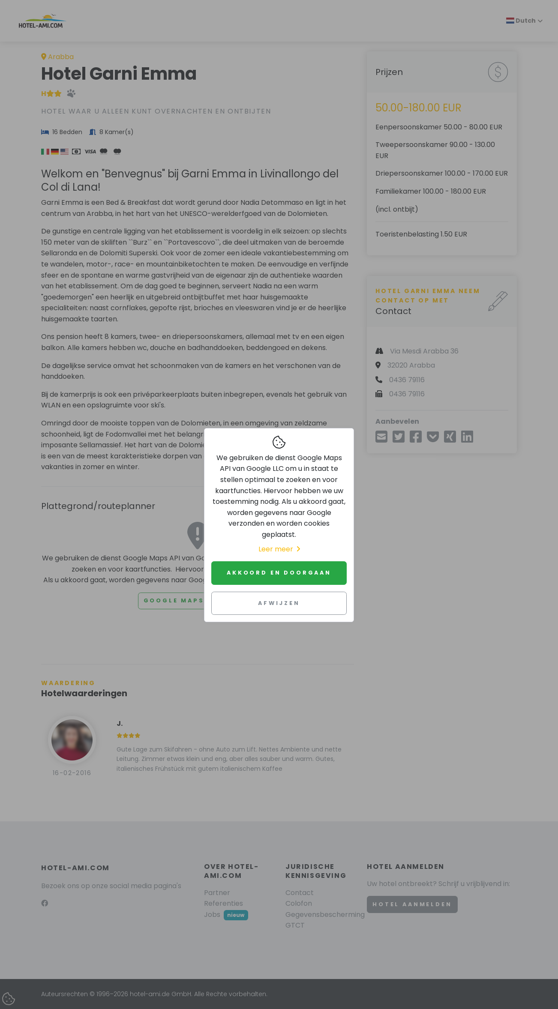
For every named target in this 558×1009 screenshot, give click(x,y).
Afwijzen (279, 603)
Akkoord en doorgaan (279, 572)
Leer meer (279, 549)
